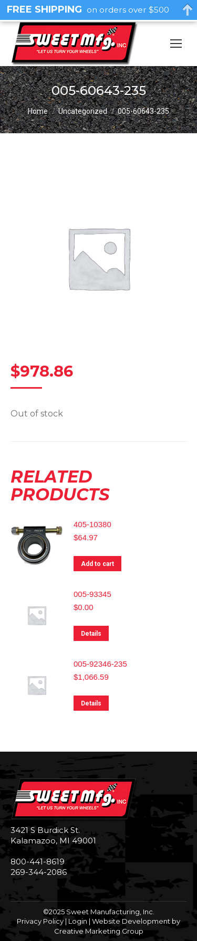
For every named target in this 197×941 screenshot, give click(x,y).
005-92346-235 (100, 663)
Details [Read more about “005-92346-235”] (91, 703)
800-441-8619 (38, 862)
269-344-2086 (39, 872)
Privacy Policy (40, 921)
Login (77, 921)
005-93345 (92, 594)
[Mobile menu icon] (175, 43)
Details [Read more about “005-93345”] (91, 633)
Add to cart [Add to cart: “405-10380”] (97, 564)
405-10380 (92, 524)
